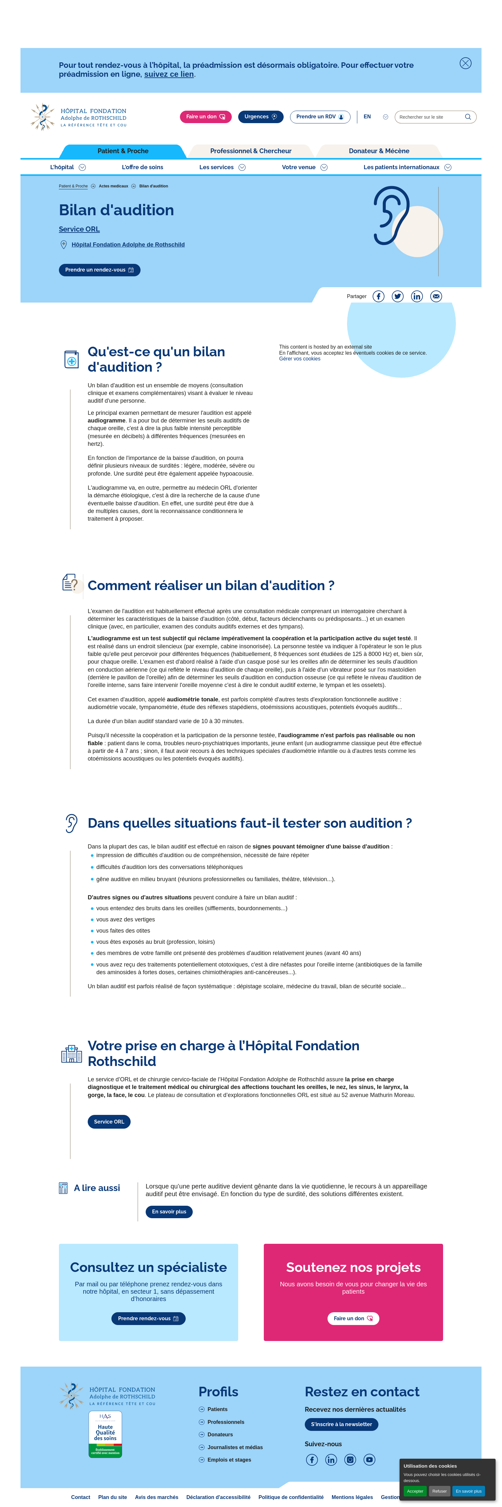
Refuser (440, 1491)
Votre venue (299, 167)
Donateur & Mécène (379, 151)
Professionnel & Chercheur (251, 151)
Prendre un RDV (320, 117)
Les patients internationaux (402, 167)
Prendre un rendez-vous (99, 269)
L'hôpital (62, 167)
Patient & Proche (123, 151)
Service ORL (79, 229)
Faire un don (205, 117)
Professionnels (226, 1422)
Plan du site (112, 1497)
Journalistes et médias (235, 1447)
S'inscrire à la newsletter (341, 1424)
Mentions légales (352, 1497)
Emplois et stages (229, 1460)
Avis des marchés (156, 1497)
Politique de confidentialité (291, 1497)
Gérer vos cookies (299, 358)
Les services (216, 167)
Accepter (415, 1491)
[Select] (376, 117)
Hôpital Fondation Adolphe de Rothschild (128, 244)
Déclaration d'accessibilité (218, 1497)
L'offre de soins (142, 167)
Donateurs (220, 1434)
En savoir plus (469, 1491)
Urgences (261, 117)
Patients (218, 1409)
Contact (80, 1497)
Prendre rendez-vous (148, 1318)
